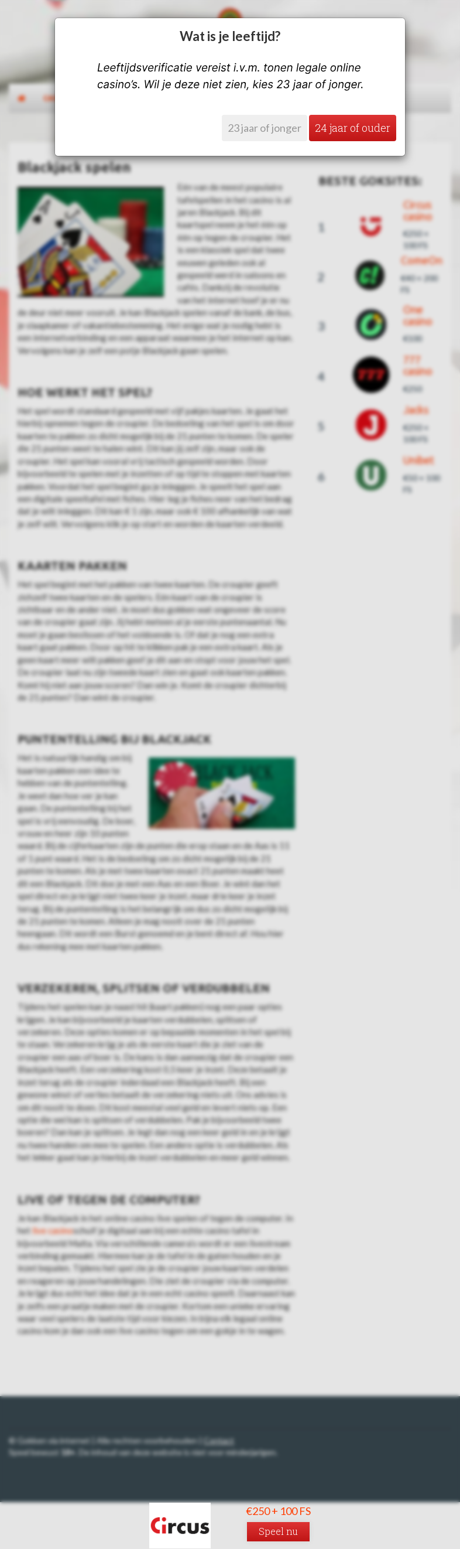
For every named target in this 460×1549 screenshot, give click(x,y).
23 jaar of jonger (264, 127)
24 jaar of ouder (352, 128)
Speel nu (278, 1531)
